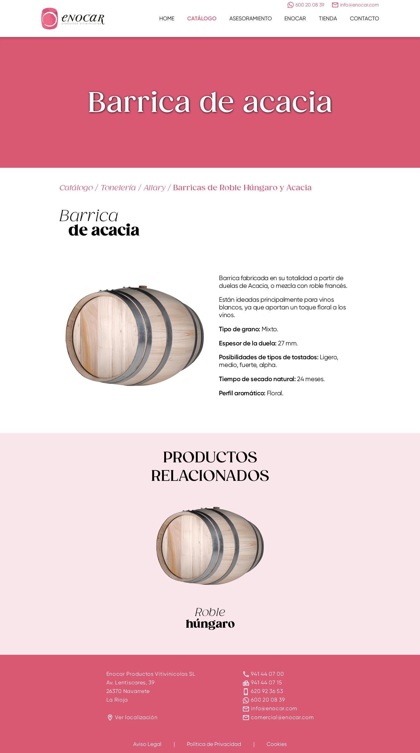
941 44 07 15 (266, 682)
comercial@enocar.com (282, 717)
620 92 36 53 (267, 691)
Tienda (328, 18)
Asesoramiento (250, 18)
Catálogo (201, 18)
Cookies (277, 744)
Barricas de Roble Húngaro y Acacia (242, 187)
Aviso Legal (147, 744)
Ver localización (136, 717)
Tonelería (118, 187)
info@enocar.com (274, 708)
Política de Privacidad (214, 744)
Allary (154, 187)
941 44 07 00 (267, 673)
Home (166, 18)
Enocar (295, 18)
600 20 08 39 (268, 699)
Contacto (364, 18)
